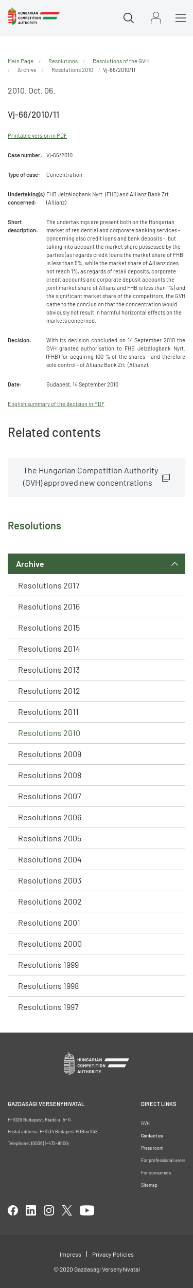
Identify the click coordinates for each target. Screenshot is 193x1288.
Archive (30, 563)
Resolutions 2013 (49, 669)
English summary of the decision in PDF (56, 403)
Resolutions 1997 (48, 1006)
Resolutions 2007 (49, 796)
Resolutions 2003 (49, 880)
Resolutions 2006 (49, 817)
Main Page (20, 61)
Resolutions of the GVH (121, 61)
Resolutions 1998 (48, 985)
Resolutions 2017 (49, 585)
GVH (145, 1123)
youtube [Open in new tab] (87, 1210)
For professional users (163, 1160)
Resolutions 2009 (49, 754)
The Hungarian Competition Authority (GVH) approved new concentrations (90, 476)
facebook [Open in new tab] (13, 1210)
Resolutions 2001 (49, 922)
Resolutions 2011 (48, 711)
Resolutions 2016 (49, 606)
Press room (152, 1148)
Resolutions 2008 (49, 775)
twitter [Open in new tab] (67, 1210)
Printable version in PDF (37, 135)
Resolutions (63, 61)
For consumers (156, 1172)
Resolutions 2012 (49, 690)
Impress (70, 1254)
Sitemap (149, 1185)
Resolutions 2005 (49, 838)
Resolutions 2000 (50, 943)
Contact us (152, 1135)
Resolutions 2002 (50, 901)
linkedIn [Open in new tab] (31, 1210)
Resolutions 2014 (49, 648)
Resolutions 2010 (49, 733)
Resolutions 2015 (49, 627)
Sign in (156, 17)
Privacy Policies (113, 1254)
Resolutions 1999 (48, 964)
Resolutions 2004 (50, 859)
